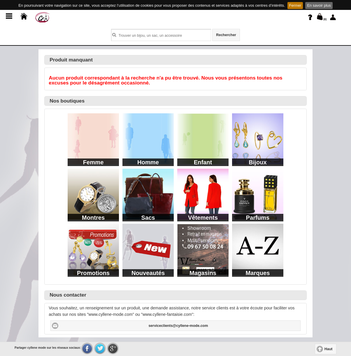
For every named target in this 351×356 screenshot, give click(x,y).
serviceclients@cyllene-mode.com (178, 326)
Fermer (295, 5)
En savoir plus (319, 5)
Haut (328, 349)
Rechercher (226, 35)
